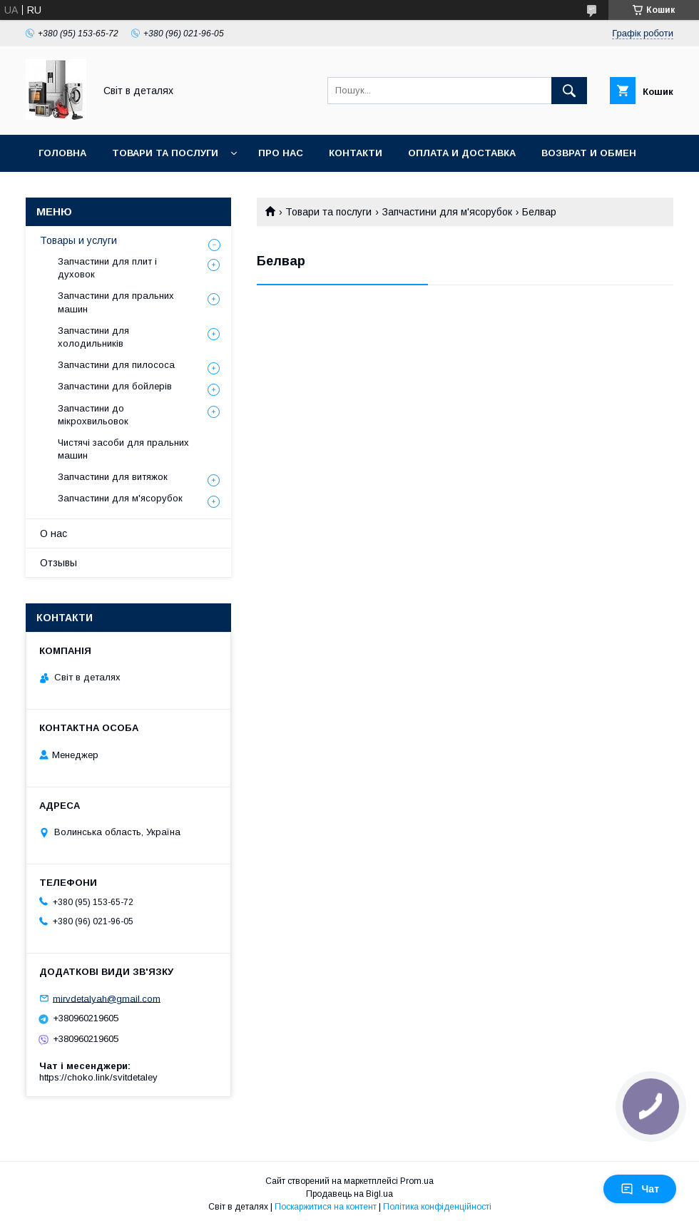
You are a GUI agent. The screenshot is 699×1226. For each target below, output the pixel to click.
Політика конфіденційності (437, 1207)
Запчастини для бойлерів (115, 386)
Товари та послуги (165, 153)
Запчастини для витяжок (113, 476)
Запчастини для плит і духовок (107, 268)
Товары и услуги (78, 240)
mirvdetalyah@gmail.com (106, 998)
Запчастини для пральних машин (116, 302)
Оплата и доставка (462, 153)
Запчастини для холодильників (93, 337)
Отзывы (58, 562)
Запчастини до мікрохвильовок (93, 414)
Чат (640, 1188)
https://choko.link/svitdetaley (98, 1077)
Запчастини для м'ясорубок (447, 212)
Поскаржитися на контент (326, 1207)
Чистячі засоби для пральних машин (123, 449)
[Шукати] (569, 90)
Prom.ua (417, 1181)
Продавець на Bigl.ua (349, 1194)
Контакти (355, 153)
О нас (53, 533)
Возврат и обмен (588, 153)
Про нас (280, 153)
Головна (62, 153)
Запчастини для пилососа (116, 364)
